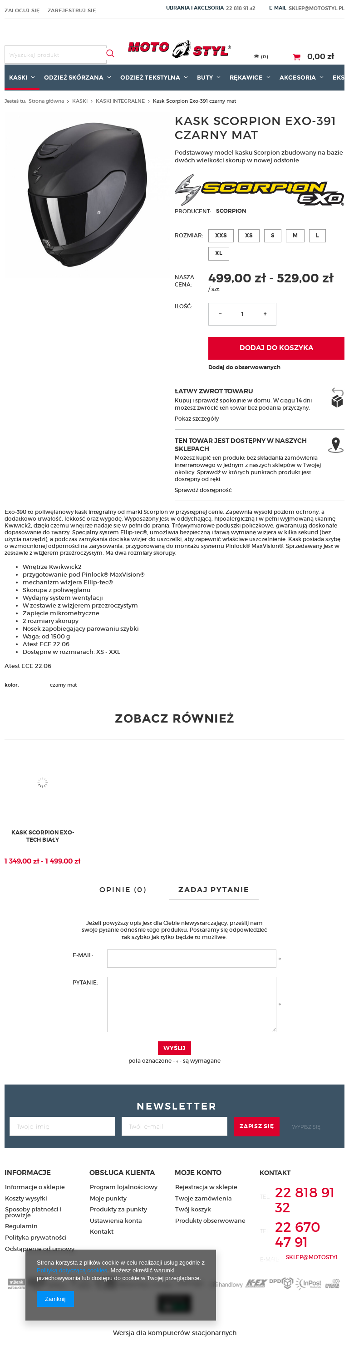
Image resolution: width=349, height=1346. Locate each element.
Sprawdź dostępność (203, 490)
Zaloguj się (22, 10)
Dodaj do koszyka (276, 348)
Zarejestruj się (72, 10)
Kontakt (275, 1173)
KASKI (18, 77)
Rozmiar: (189, 235)
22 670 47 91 (297, 1235)
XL (218, 253)
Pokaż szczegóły (197, 418)
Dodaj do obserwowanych (244, 367)
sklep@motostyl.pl (316, 8)
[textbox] (56, 54)
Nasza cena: (184, 281)
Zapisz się (257, 1126)
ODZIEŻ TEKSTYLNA (150, 77)
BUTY (205, 77)
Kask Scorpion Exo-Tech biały (42, 836)
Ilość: (183, 306)
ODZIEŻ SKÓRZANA (73, 77)
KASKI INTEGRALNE (120, 101)
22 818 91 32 (241, 8)
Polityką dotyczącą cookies (72, 1270)
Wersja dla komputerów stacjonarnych (174, 1333)
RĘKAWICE (246, 77)
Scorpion (231, 211)
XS (249, 235)
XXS (221, 235)
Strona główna (46, 101)
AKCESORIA (298, 77)
